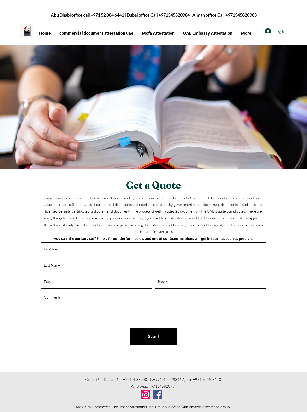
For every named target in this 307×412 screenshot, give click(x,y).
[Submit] (153, 336)
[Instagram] (145, 394)
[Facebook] (157, 394)
